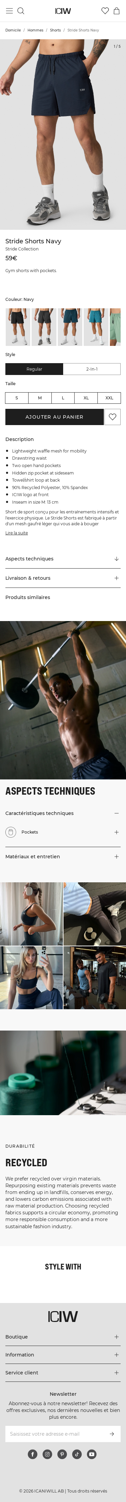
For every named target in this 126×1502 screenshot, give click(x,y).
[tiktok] (77, 1454)
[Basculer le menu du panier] (116, 11)
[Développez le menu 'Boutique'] (63, 1337)
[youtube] (91, 1454)
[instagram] (47, 1454)
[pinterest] (62, 1454)
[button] (63, 578)
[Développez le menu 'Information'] (63, 1355)
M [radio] (40, 397)
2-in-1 (91, 369)
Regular (34, 369)
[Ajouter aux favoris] (112, 417)
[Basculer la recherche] (21, 11)
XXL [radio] (109, 397)
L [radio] (63, 397)
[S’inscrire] (112, 1434)
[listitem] (18, 327)
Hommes (35, 30)
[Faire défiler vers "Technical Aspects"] (63, 559)
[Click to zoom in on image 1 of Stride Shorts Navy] (63, 134)
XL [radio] (86, 397)
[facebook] (32, 1454)
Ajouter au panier (55, 417)
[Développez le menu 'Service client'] (63, 1373)
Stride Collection (22, 248)
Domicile (13, 30)
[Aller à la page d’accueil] (63, 11)
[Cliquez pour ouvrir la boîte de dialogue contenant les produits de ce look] (31, 914)
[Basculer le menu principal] (9, 11)
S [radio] (16, 397)
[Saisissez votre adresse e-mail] (53, 1434)
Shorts (55, 30)
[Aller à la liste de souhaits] (105, 11)
